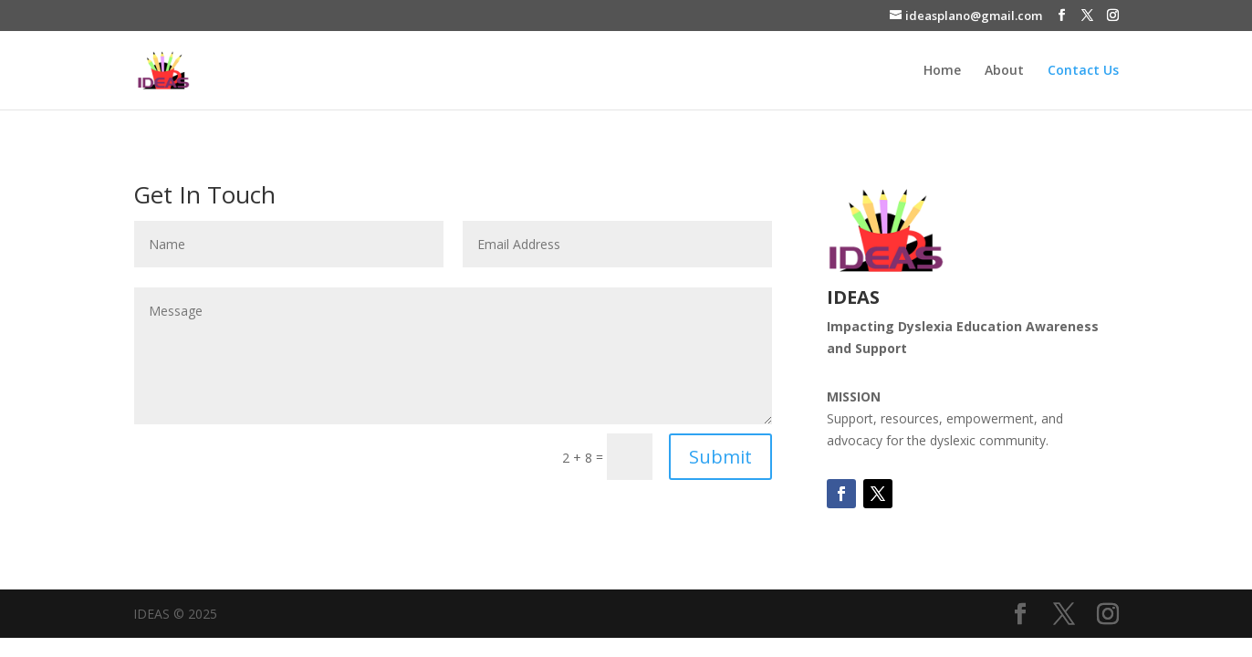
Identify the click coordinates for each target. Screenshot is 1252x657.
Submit (720, 456)
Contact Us (1083, 71)
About (1004, 71)
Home (942, 71)
